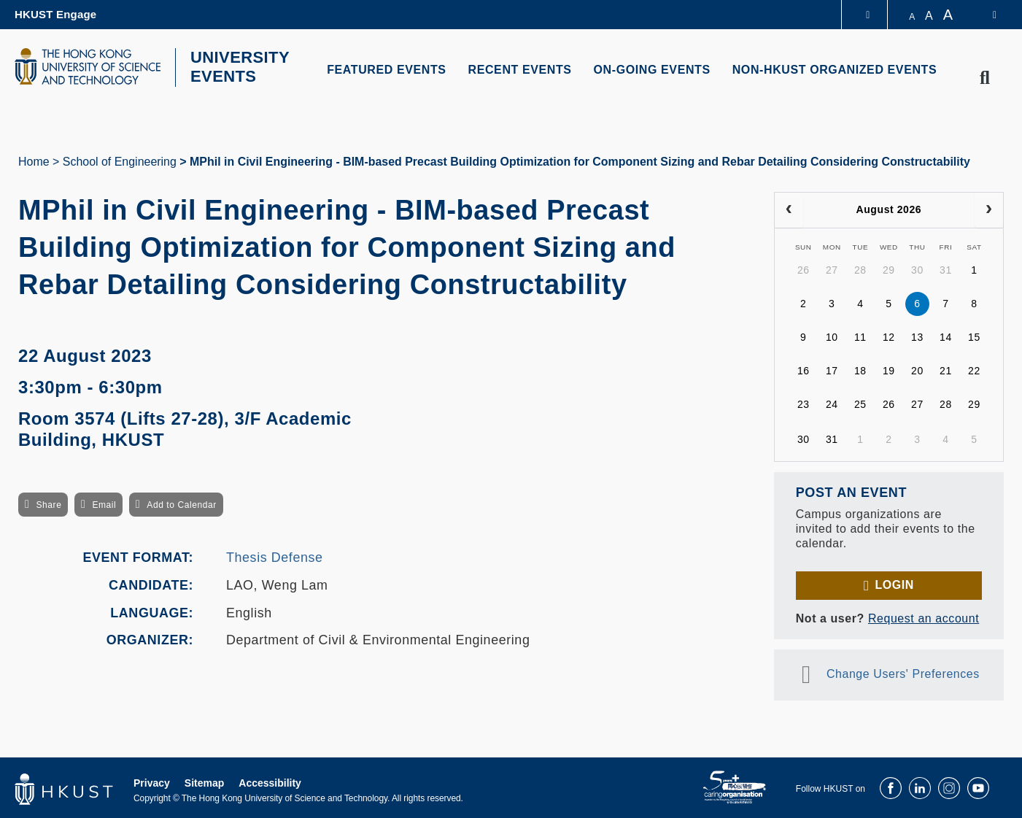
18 (860, 369)
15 (974, 336)
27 (832, 268)
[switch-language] (985, 14)
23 (803, 403)
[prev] (789, 207)
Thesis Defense (274, 556)
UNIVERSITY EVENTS (235, 66)
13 (917, 336)
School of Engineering (120, 159)
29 (889, 268)
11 (860, 336)
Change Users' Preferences (903, 671)
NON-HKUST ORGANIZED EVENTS (834, 69)
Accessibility (270, 781)
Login (894, 582)
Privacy (151, 781)
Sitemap (204, 781)
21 (946, 369)
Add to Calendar (182, 503)
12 (889, 336)
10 (832, 336)
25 (860, 403)
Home (34, 159)
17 (832, 369)
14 (946, 336)
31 (946, 268)
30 (917, 268)
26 (803, 268)
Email (104, 503)
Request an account (923, 616)
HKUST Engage (55, 14)
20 (917, 369)
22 (974, 369)
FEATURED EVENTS (386, 69)
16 (803, 369)
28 (860, 268)
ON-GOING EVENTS (652, 69)
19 (889, 369)
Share (48, 503)
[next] (989, 207)
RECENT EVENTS (520, 69)
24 (832, 403)
